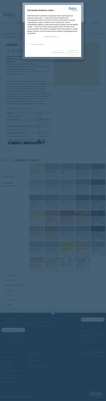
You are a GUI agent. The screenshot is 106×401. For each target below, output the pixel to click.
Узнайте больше (52, 37)
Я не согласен (58, 53)
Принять (73, 53)
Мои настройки (35, 44)
